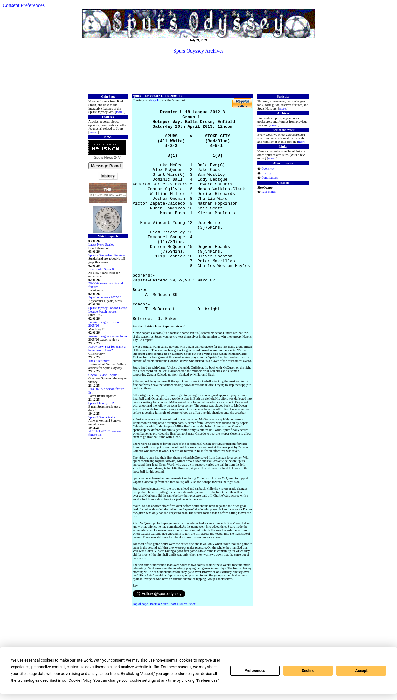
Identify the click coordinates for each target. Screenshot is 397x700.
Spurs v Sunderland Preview (106, 255)
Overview (267, 168)
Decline (308, 670)
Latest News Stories (101, 244)
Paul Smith (268, 191)
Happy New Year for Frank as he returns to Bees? (107, 348)
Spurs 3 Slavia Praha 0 (102, 417)
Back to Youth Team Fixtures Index (173, 647)
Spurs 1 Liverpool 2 (101, 403)
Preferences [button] (207, 680)
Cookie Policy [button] (80, 680)
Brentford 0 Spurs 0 (101, 269)
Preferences (254, 670)
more (119, 112)
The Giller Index (99, 360)
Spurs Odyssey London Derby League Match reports (107, 309)
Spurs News (103, 157)
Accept (361, 670)
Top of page (140, 647)
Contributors (269, 177)
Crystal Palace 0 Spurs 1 (104, 375)
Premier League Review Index (107, 336)
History (266, 173)
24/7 (117, 157)
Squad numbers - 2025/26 (104, 297)
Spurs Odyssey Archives (198, 50)
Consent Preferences (24, 5)
